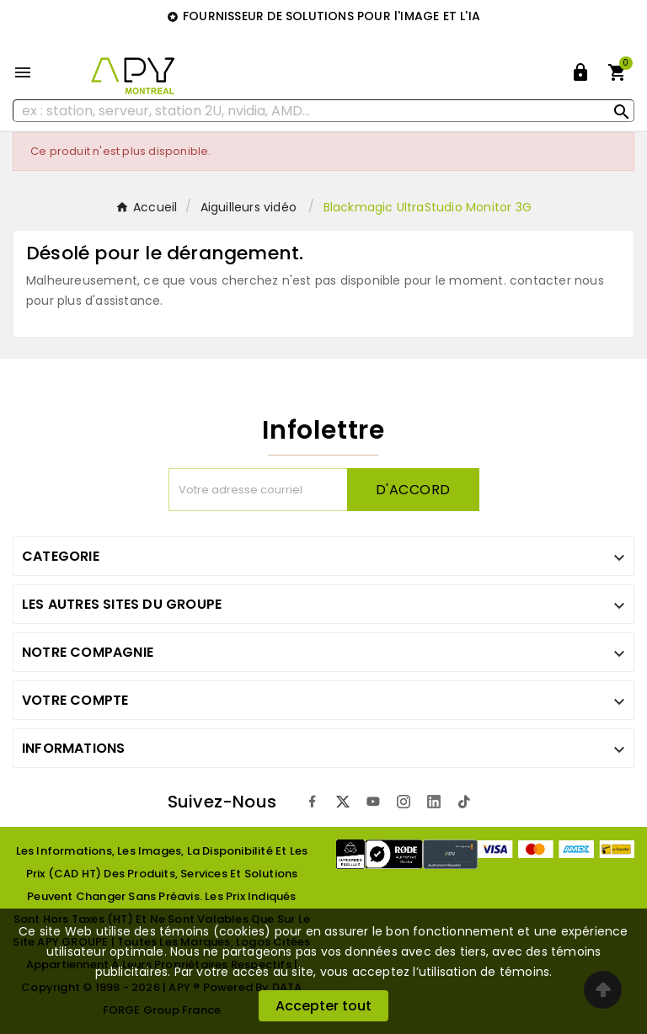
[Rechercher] (323, 110)
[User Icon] (580, 72)
